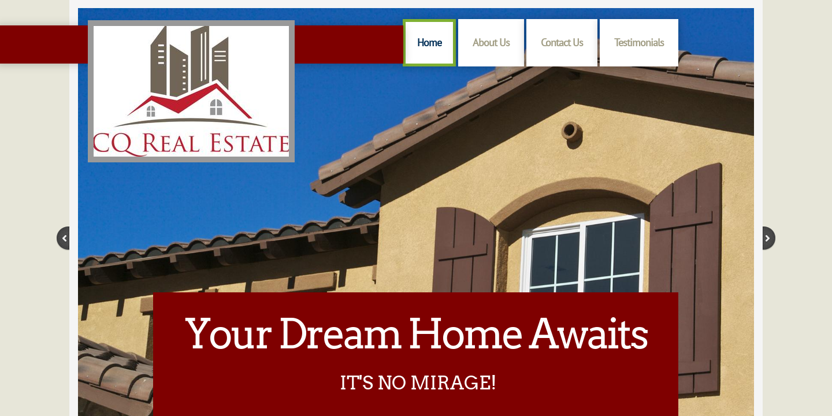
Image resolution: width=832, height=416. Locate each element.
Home (429, 42)
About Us (491, 42)
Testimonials (639, 42)
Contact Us (562, 42)
